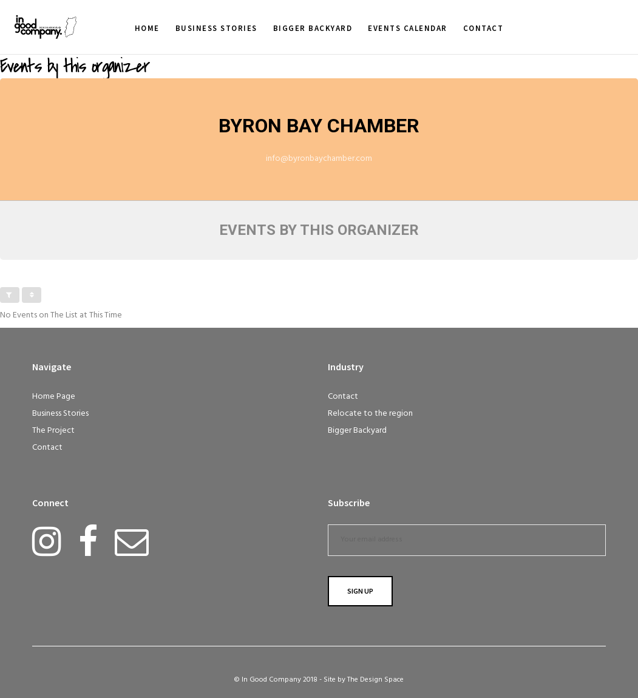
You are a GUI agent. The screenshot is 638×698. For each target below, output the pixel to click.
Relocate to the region (370, 414)
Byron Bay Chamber (319, 125)
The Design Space (375, 680)
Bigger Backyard (357, 431)
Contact (47, 448)
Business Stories (60, 414)
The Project (53, 431)
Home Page (53, 397)
